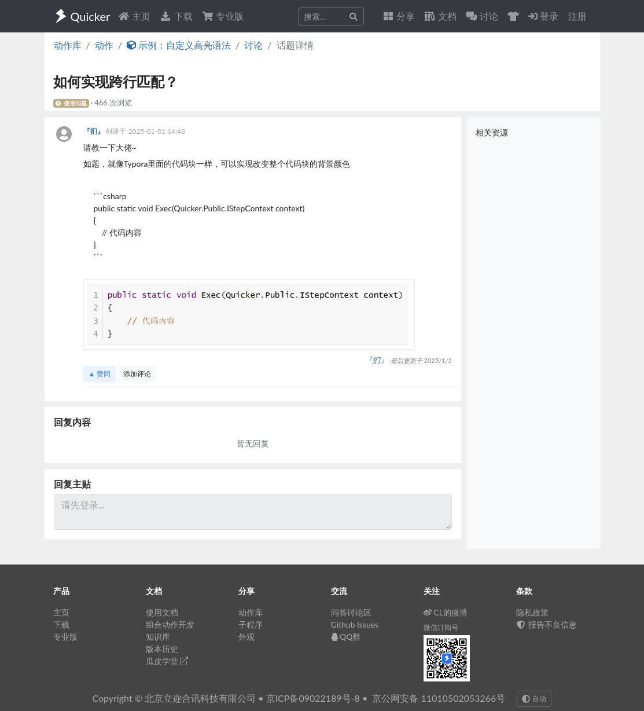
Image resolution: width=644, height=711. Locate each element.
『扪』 (94, 131)
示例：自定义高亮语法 (179, 44)
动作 (104, 44)
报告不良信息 (546, 624)
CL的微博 (446, 612)
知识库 (158, 637)
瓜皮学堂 (167, 661)
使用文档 (162, 612)
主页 (134, 15)
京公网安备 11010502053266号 (438, 697)
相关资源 (492, 132)
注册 (577, 15)
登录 (543, 15)
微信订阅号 (441, 627)
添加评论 (137, 373)
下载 (176, 15)
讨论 (253, 44)
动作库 (68, 44)
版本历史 (162, 649)
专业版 (223, 15)
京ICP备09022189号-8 (313, 697)
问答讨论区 (351, 612)
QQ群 (346, 637)
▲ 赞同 (100, 373)
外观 (246, 637)
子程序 (250, 624)
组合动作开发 (170, 624)
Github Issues (355, 624)
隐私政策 (532, 612)
